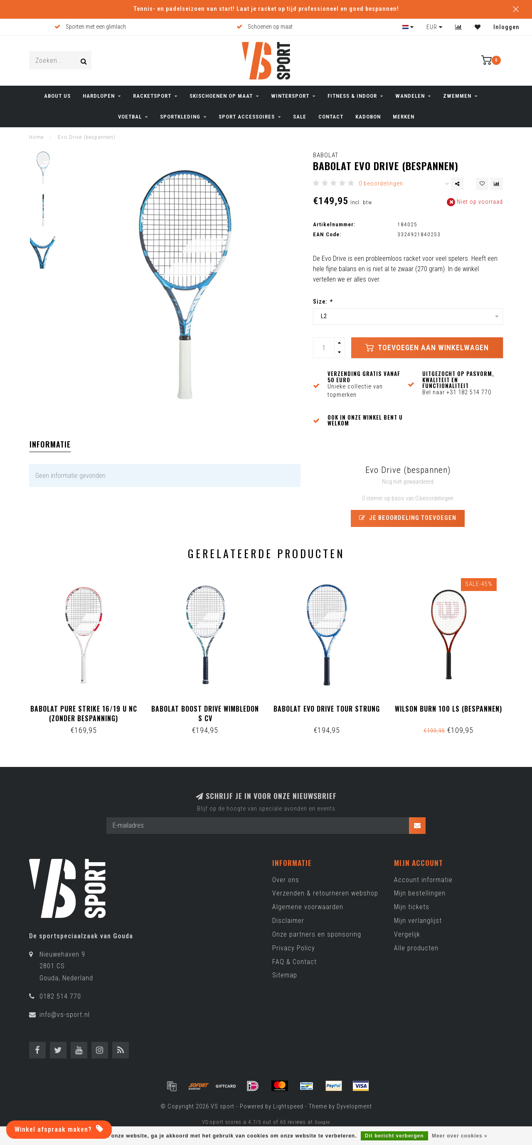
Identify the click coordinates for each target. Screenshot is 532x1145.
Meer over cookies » (460, 1136)
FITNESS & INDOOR (352, 96)
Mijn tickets (411, 907)
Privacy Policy (293, 948)
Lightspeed (288, 1106)
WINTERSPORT (290, 96)
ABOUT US (57, 96)
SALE (299, 117)
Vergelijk (407, 934)
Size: (322, 301)
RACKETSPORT (152, 96)
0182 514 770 (60, 996)
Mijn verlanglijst (418, 921)
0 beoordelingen (381, 183)
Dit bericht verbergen (394, 1136)
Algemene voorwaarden (307, 907)
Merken (403, 117)
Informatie (50, 444)
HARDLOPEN (99, 96)
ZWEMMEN (457, 96)
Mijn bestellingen (420, 893)
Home (36, 137)
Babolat (325, 155)
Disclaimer (288, 921)
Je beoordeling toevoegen (407, 518)
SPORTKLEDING (180, 117)
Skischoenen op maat (221, 96)
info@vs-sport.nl (64, 1015)
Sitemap (284, 975)
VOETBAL (130, 117)
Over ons (285, 880)
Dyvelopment (354, 1106)
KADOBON (368, 117)
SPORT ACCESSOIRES (247, 117)
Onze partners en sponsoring (316, 934)
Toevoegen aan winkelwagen (427, 348)
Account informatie (423, 880)
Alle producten (416, 948)
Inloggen (506, 27)
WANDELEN (410, 96)
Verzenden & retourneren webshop (325, 893)
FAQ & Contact (294, 962)
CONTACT (330, 117)
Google (322, 1122)
